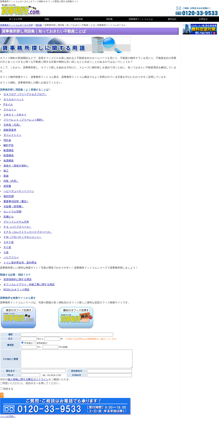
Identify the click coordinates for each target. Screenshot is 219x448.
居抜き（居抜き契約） (16, 165)
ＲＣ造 (7, 247)
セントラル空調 (12, 211)
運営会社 (172, 19)
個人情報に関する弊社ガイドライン (28, 379)
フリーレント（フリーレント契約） (23, 119)
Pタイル (8, 104)
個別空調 (8, 196)
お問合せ (203, 19)
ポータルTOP (15, 19)
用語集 (109, 19)
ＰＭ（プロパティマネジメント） (22, 237)
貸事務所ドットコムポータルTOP (16, 25)
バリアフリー (11, 257)
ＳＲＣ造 (8, 242)
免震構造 (8, 160)
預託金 (7, 140)
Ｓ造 (6, 252)
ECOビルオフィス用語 (16, 289)
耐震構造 (8, 150)
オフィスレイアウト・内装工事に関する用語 (29, 284)
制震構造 (8, 155)
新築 (6, 175)
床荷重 (7, 186)
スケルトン (9, 109)
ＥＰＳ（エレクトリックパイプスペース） (27, 231)
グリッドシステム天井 (16, 221)
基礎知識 (78, 19)
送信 (2, 395)
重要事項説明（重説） (16, 201)
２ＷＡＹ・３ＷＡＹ (14, 114)
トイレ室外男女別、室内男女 (20, 262)
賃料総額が (40, 343)
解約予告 (8, 145)
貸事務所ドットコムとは (141, 19)
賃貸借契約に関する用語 (17, 279)
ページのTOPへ (7, 416)
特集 (47, 19)
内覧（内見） (11, 180)
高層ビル (8, 216)
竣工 (6, 170)
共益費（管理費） (13, 206)
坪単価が (27, 343)
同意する (6, 388)
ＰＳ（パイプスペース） (17, 226)
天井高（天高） (12, 124)
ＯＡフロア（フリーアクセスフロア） (25, 94)
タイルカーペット (13, 99)
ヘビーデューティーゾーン (18, 191)
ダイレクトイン (12, 135)
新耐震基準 (9, 129)
